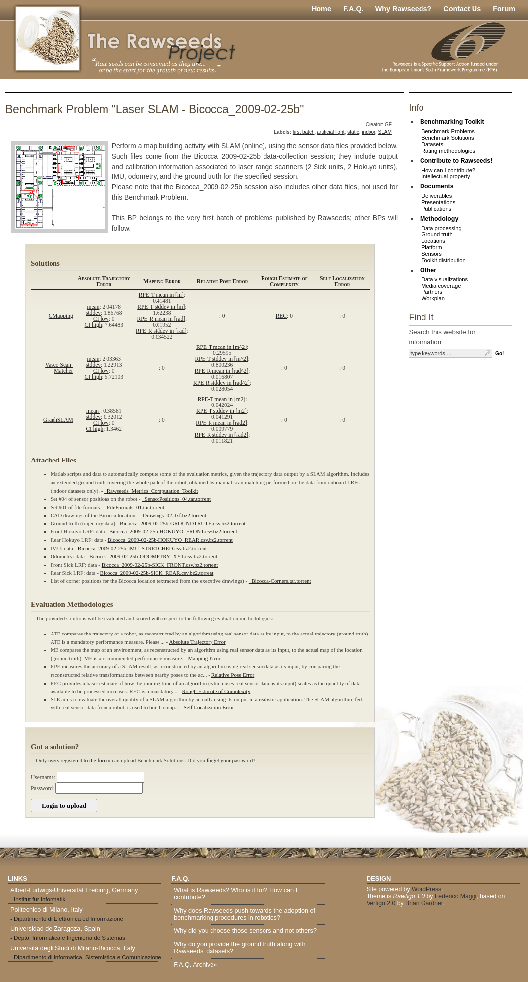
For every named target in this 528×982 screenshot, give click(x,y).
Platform (432, 247)
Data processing (442, 228)
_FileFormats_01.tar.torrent (134, 507)
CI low (101, 319)
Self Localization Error (342, 281)
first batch (304, 132)
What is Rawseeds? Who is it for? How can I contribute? (235, 894)
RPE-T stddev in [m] (161, 307)
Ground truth (437, 234)
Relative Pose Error (222, 281)
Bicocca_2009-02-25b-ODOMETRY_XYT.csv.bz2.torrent (153, 556)
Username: (43, 777)
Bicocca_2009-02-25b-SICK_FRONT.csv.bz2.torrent (160, 565)
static (353, 132)
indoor (368, 132)
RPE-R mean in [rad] (161, 319)
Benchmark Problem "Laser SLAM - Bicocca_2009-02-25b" (154, 109)
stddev (93, 313)
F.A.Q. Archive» (195, 964)
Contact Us (462, 9)
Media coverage (441, 286)
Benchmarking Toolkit (452, 121)
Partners (432, 292)
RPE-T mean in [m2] (222, 399)
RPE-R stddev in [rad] (161, 331)
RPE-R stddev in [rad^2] (221, 383)
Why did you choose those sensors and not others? (245, 930)
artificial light (330, 132)
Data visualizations (445, 279)
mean (93, 307)
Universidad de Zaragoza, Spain (55, 928)
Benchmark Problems (448, 131)
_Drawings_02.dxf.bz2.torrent (173, 515)
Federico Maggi (455, 896)
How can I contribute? (448, 170)
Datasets (432, 144)
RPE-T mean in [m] (161, 295)
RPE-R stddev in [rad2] (221, 435)
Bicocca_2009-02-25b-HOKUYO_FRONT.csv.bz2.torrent (173, 531)
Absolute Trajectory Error (104, 281)
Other (428, 270)
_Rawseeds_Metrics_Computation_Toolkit (151, 491)
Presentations (438, 202)
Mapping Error (162, 281)
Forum (504, 9)
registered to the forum (85, 760)
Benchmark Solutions (448, 138)
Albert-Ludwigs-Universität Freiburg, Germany (74, 890)
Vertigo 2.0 (381, 903)
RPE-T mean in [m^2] (221, 347)
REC (281, 316)
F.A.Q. (353, 9)
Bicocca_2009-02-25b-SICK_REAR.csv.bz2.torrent (157, 573)
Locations (433, 241)
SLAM (384, 132)
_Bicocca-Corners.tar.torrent (280, 581)
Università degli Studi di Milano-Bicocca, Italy (72, 948)
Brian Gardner (424, 903)
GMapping (61, 316)
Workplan (433, 298)
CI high (93, 325)
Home (321, 9)
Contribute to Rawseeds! (456, 160)
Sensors (432, 254)
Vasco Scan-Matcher (59, 368)
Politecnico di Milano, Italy (46, 909)
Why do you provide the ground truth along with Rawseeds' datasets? (239, 948)
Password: (42, 788)
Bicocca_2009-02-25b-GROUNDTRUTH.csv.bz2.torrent (183, 523)
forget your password (230, 760)
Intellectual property (446, 176)
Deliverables (437, 196)
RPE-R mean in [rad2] (221, 423)
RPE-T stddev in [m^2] (221, 359)
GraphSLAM (58, 420)
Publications (436, 209)
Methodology (439, 218)
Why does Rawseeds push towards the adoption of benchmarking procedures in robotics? (244, 914)
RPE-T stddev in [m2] (221, 411)
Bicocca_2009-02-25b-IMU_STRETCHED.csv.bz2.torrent (142, 548)
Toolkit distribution (444, 260)
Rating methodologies (448, 151)
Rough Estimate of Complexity (284, 281)
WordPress (426, 889)
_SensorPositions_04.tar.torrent (176, 499)
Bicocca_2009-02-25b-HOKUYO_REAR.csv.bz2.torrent (170, 540)
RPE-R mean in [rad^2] (222, 371)
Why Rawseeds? (403, 9)
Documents (437, 186)
